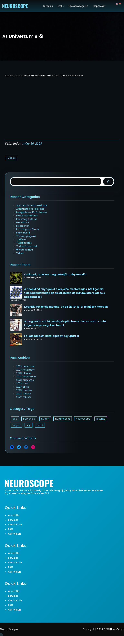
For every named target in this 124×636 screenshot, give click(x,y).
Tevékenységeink (26, 236)
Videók (11, 157)
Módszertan (23, 225)
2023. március (24, 390)
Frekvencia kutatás (27, 215)
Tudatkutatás (24, 243)
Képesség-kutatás (26, 219)
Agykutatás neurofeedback (31, 205)
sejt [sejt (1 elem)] (28, 425)
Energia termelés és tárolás (31, 212)
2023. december (25, 366)
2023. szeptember (26, 376)
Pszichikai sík (23, 232)
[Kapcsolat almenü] (105, 6)
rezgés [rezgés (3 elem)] (16, 425)
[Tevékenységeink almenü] (89, 6)
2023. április (22, 386)
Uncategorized (24, 249)
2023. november (25, 369)
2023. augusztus (25, 380)
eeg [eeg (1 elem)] (15, 418)
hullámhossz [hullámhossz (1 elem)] (62, 418)
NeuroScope (9, 629)
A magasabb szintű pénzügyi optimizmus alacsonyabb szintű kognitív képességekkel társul (65, 323)
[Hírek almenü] (63, 6)
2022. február (23, 397)
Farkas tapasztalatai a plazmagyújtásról (51, 336)
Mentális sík (22, 222)
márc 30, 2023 (32, 144)
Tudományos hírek (26, 246)
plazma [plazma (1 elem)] (100, 418)
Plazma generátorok (27, 229)
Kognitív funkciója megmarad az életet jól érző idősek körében (66, 307)
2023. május (23, 383)
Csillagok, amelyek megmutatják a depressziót (55, 274)
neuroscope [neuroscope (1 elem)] (83, 418)
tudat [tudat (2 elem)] (40, 425)
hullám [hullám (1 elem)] (45, 418)
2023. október (23, 373)
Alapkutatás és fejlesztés (30, 208)
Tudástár (21, 239)
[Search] (108, 181)
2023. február (23, 393)
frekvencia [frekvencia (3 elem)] (29, 418)
